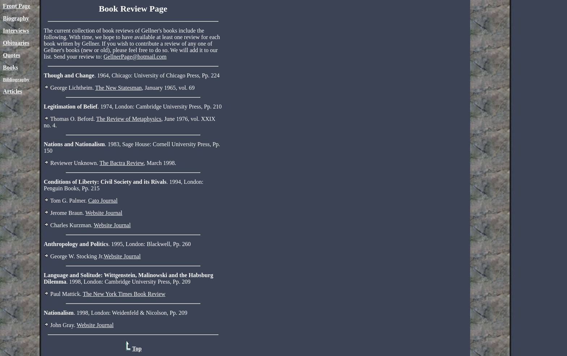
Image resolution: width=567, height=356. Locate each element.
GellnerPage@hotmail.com (134, 57)
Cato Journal (103, 201)
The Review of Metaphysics (128, 119)
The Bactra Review (121, 163)
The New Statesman (118, 88)
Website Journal (103, 213)
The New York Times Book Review (124, 294)
